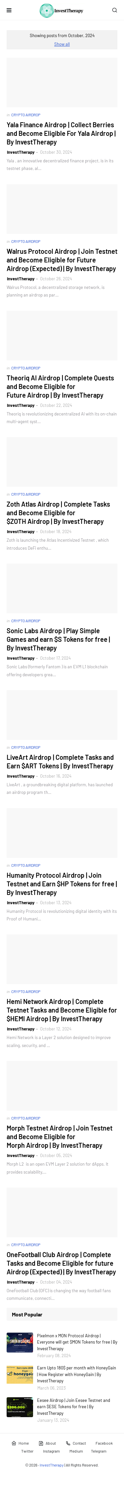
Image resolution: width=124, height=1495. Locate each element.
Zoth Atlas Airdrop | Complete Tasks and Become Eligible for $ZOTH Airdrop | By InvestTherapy (58, 512)
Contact (75, 1443)
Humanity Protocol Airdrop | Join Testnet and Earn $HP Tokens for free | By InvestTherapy (62, 883)
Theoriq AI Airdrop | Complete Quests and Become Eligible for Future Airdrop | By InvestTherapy (60, 386)
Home (20, 1443)
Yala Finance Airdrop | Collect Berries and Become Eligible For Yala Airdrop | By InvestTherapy (61, 133)
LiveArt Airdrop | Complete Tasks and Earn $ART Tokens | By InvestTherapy (60, 761)
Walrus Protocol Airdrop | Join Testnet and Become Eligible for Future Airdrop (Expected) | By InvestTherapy (62, 259)
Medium (76, 1451)
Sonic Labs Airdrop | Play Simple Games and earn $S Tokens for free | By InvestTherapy (58, 639)
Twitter (27, 1451)
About (47, 1443)
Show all (62, 44)
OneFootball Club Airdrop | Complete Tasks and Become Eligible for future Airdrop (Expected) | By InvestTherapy (61, 1263)
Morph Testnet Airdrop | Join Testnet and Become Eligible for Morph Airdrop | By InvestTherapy (59, 1136)
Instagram (51, 1451)
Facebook (104, 1443)
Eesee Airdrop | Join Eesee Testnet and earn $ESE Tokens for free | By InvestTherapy (73, 1407)
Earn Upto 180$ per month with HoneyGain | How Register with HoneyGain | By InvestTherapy (76, 1374)
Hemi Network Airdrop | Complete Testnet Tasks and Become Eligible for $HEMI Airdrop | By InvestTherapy (62, 1010)
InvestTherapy (21, 152)
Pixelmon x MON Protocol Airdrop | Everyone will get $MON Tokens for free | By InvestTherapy (77, 1342)
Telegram (98, 1451)
